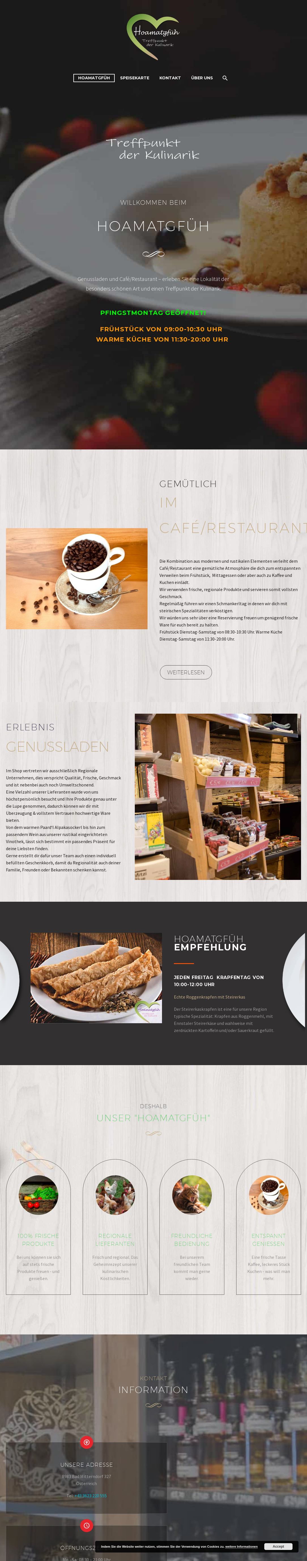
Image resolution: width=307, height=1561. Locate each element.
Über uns (202, 77)
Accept (278, 1547)
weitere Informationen (241, 1546)
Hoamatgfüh (94, 77)
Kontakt (170, 77)
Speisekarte (134, 77)
